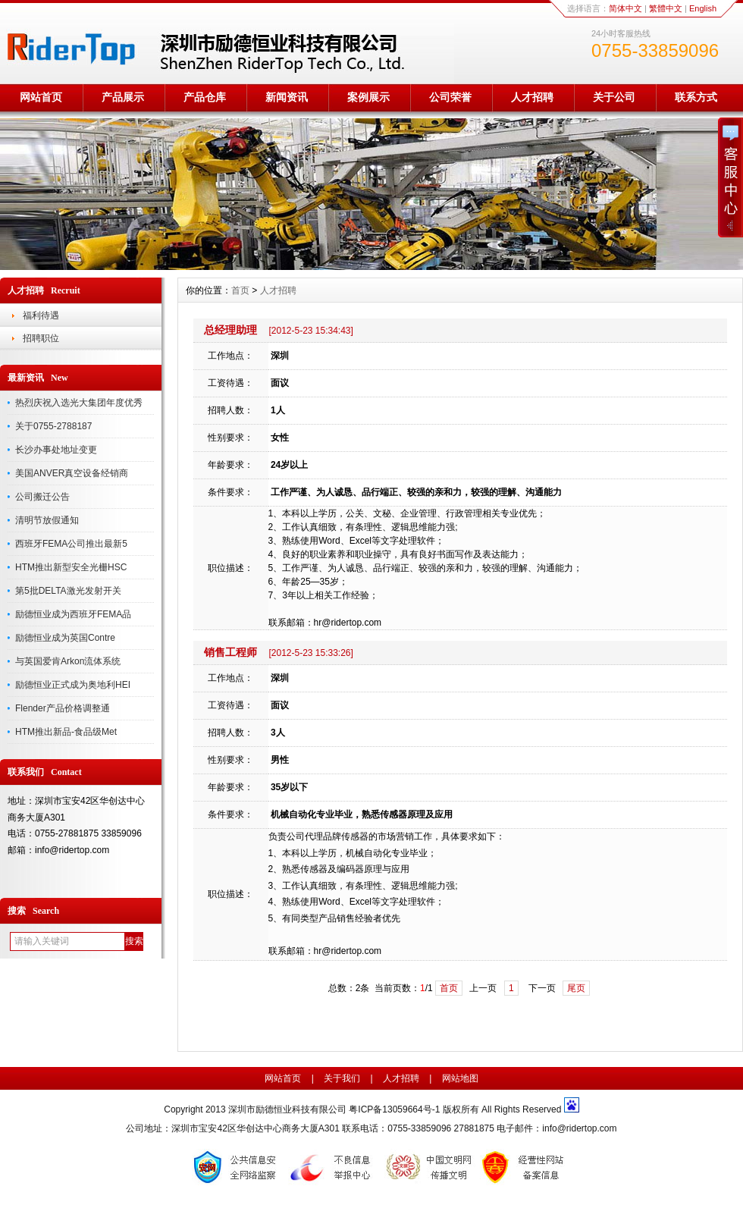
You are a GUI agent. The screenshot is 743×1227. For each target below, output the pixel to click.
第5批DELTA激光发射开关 (68, 590)
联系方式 (696, 97)
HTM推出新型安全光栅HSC (71, 567)
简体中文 (625, 8)
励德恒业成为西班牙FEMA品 (73, 614)
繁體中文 (665, 8)
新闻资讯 (286, 97)
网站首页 (41, 97)
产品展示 (123, 97)
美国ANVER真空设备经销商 (71, 473)
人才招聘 (532, 97)
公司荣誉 (450, 97)
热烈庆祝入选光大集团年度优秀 (79, 402)
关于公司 (614, 97)
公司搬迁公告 (42, 496)
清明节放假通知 (47, 520)
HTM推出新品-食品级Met (66, 731)
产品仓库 (204, 97)
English (702, 8)
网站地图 (460, 1078)
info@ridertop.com (579, 1128)
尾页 (576, 988)
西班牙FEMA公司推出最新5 (71, 543)
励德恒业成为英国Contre (65, 637)
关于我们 (342, 1078)
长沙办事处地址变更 (56, 449)
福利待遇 (41, 315)
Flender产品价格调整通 (62, 708)
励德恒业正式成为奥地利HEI (72, 684)
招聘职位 (41, 338)
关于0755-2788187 (53, 426)
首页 (240, 290)
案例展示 (368, 97)
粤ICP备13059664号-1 (395, 1109)
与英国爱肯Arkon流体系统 (68, 661)
